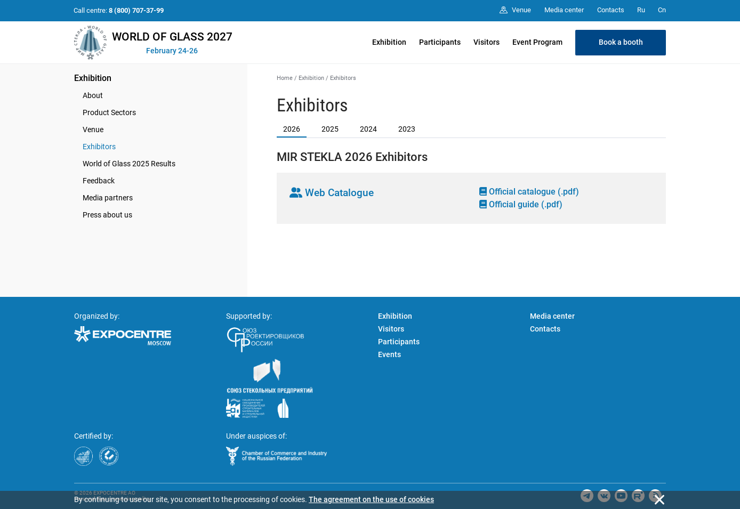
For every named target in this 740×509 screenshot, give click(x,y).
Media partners (108, 197)
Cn (662, 10)
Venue (93, 129)
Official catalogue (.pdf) (529, 192)
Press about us (107, 215)
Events (389, 354)
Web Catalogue (331, 193)
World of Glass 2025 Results (129, 163)
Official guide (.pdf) (520, 204)
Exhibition (389, 42)
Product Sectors (109, 112)
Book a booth (621, 42)
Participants (440, 42)
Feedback (99, 180)
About (93, 95)
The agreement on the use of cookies (371, 499)
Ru (641, 10)
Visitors (486, 42)
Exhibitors (99, 146)
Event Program (537, 42)
